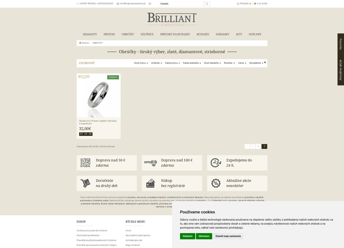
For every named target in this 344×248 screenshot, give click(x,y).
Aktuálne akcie (245, 184)
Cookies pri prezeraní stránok (92, 231)
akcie (340, 70)
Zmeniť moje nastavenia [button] (228, 236)
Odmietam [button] (204, 236)
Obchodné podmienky (88, 235)
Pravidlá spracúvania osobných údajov (97, 245)
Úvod (128, 231)
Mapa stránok (133, 245)
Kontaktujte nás (134, 240)
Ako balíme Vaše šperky (138, 235)
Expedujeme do (245, 163)
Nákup (180, 184)
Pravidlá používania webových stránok (96, 240)
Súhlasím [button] (188, 236)
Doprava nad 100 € (180, 163)
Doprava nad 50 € (115, 163)
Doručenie (115, 184)
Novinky (340, 44)
